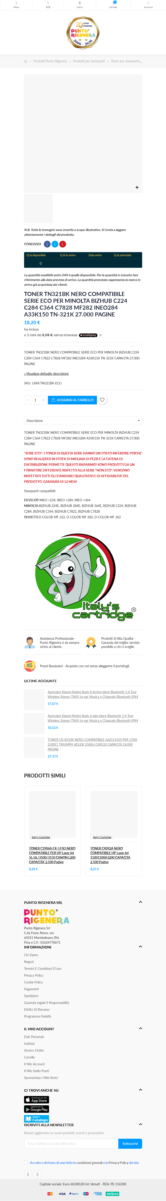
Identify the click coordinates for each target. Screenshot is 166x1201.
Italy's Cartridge (41, 837)
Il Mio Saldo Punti (36, 1071)
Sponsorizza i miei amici (41, 1078)
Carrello (29, 1057)
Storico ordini (34, 1050)
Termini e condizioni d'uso (42, 968)
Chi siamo (31, 955)
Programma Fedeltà (37, 1016)
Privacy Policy (33, 975)
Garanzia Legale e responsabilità (46, 1003)
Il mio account (34, 1064)
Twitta (55, 244)
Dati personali (34, 1037)
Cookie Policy (33, 982)
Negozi (29, 962)
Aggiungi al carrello (72, 400)
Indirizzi (29, 1044)
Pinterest (62, 244)
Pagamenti (31, 989)
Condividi (47, 244)
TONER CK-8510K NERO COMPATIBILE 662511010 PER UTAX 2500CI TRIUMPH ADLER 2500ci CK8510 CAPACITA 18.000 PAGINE (92, 744)
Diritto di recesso (37, 1009)
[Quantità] (35, 400)
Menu (16, 3)
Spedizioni (31, 996)
